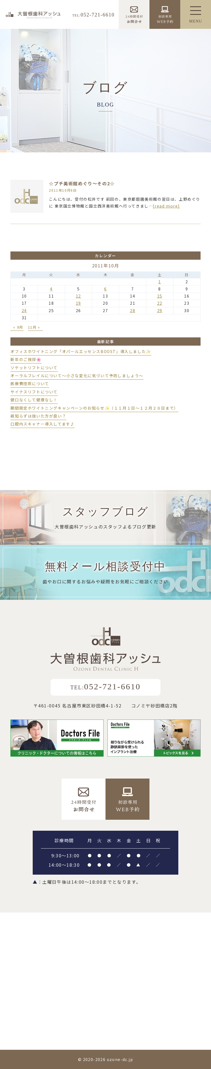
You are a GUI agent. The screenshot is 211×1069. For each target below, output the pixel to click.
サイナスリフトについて (34, 391)
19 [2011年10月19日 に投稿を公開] (78, 303)
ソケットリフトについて (34, 367)
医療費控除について (29, 383)
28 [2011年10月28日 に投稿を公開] (132, 310)
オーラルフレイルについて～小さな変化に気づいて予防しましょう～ (76, 375)
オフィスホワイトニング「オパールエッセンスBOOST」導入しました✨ (80, 351)
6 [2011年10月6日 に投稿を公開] (105, 289)
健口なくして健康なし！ (34, 399)
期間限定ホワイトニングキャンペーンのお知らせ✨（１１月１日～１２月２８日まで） (94, 408)
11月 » (34, 327)
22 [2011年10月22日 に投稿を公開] (159, 303)
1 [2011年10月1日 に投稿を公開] (159, 281)
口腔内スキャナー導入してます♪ (42, 424)
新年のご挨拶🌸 (25, 359)
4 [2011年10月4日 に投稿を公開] (51, 289)
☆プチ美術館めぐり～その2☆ (82, 183)
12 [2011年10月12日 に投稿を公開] (78, 296)
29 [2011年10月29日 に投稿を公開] (159, 310)
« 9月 (18, 327)
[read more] (166, 206)
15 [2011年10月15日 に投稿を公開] (159, 296)
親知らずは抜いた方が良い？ (38, 416)
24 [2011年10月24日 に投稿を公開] (24, 310)
